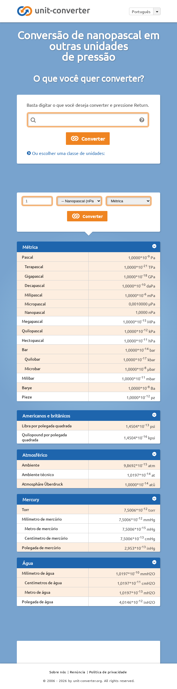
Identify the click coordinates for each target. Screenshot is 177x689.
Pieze (27, 396)
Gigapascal (34, 276)
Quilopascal (32, 330)
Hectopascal (33, 340)
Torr (25, 509)
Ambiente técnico (38, 474)
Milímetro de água (38, 573)
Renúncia (77, 672)
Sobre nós (57, 672)
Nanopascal (35, 312)
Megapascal (32, 321)
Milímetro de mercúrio (42, 518)
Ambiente (31, 464)
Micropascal (35, 303)
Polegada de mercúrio (41, 547)
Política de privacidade (108, 672)
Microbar (32, 368)
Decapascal (35, 285)
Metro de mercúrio (41, 528)
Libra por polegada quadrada (47, 425)
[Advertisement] (88, 177)
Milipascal (33, 294)
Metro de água (37, 592)
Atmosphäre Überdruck (42, 483)
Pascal (27, 256)
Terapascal (34, 266)
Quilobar (32, 358)
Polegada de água (37, 601)
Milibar (28, 378)
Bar (25, 349)
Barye (27, 387)
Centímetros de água (43, 582)
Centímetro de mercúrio (46, 537)
